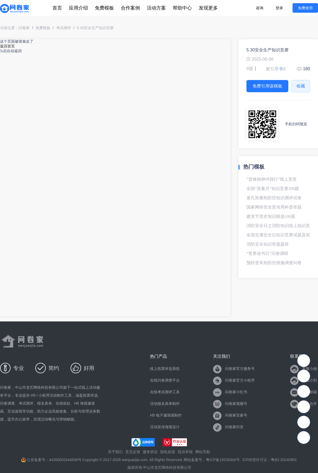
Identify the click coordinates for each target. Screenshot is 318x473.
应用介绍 (78, 8)
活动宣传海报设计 (165, 427)
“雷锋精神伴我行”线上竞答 (271, 179)
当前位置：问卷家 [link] (15, 28)
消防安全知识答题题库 (267, 244)
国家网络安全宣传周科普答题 (274, 207)
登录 (279, 8)
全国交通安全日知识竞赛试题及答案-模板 (278, 237)
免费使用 (305, 8)
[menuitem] (57, 8)
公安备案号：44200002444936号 (51, 459)
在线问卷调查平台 (165, 380)
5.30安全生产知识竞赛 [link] (95, 28)
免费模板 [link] (43, 28)
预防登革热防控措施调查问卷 (274, 262)
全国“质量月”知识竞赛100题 (272, 188)
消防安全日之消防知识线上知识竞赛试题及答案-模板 (278, 227)
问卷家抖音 (228, 427)
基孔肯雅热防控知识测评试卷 (274, 198)
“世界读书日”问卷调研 (267, 253)
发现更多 (208, 8)
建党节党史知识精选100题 (270, 216)
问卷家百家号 (230, 415)
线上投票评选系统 (165, 368)
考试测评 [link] (63, 28)
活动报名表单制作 (165, 403)
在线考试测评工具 (165, 392)
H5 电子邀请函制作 (166, 415)
